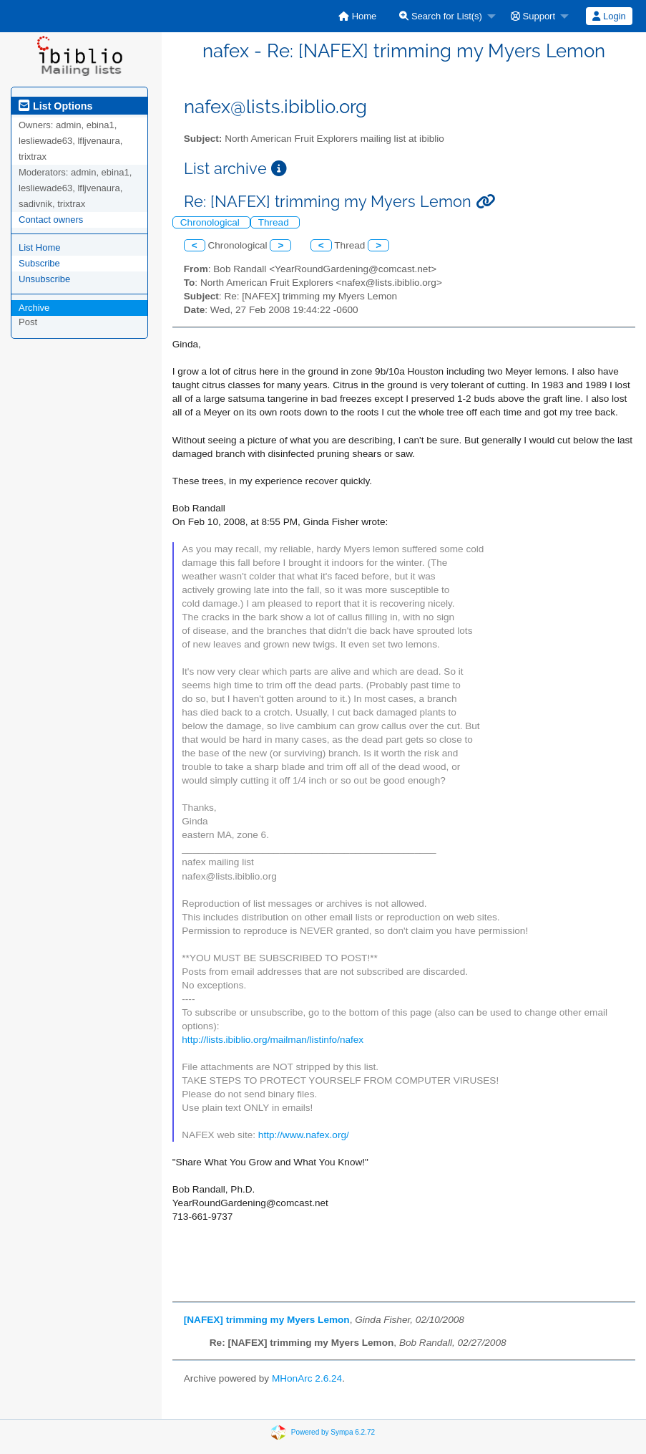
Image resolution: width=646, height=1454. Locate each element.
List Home (40, 247)
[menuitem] (357, 16)
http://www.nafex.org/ (303, 1135)
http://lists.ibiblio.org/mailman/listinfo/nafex (272, 1039)
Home (357, 16)
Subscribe (39, 263)
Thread (275, 222)
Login (608, 16)
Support (533, 16)
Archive (34, 307)
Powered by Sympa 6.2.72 (333, 1431)
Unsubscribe (44, 279)
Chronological (211, 222)
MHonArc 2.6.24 (307, 1378)
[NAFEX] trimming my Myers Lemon (267, 1319)
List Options (55, 106)
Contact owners (51, 219)
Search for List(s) (440, 16)
